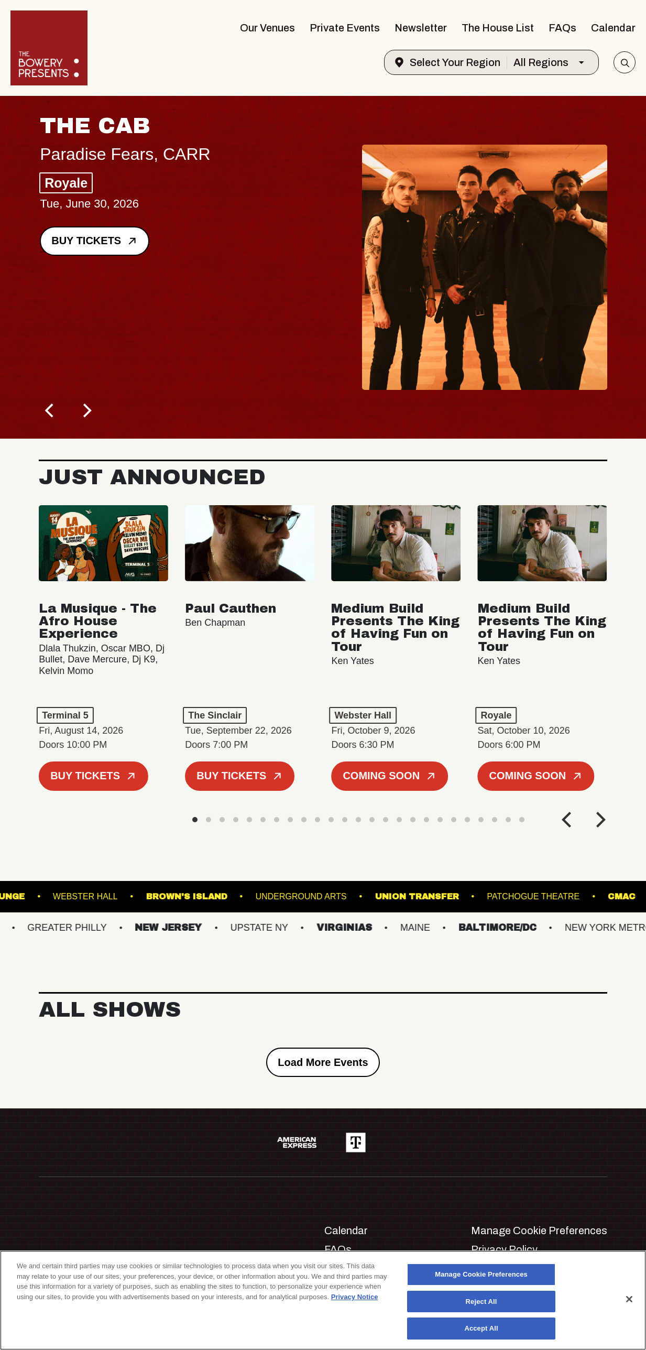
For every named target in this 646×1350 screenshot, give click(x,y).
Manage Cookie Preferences (539, 1230)
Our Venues (267, 28)
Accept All (481, 1328)
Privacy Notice (354, 1297)
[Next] (85, 410)
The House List (498, 28)
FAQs (562, 28)
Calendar (613, 28)
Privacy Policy (504, 1249)
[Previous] (50, 410)
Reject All (481, 1301)
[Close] (629, 1299)
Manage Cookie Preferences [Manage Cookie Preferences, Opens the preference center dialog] (481, 1274)
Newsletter (421, 28)
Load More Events (323, 1062)
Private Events (345, 28)
